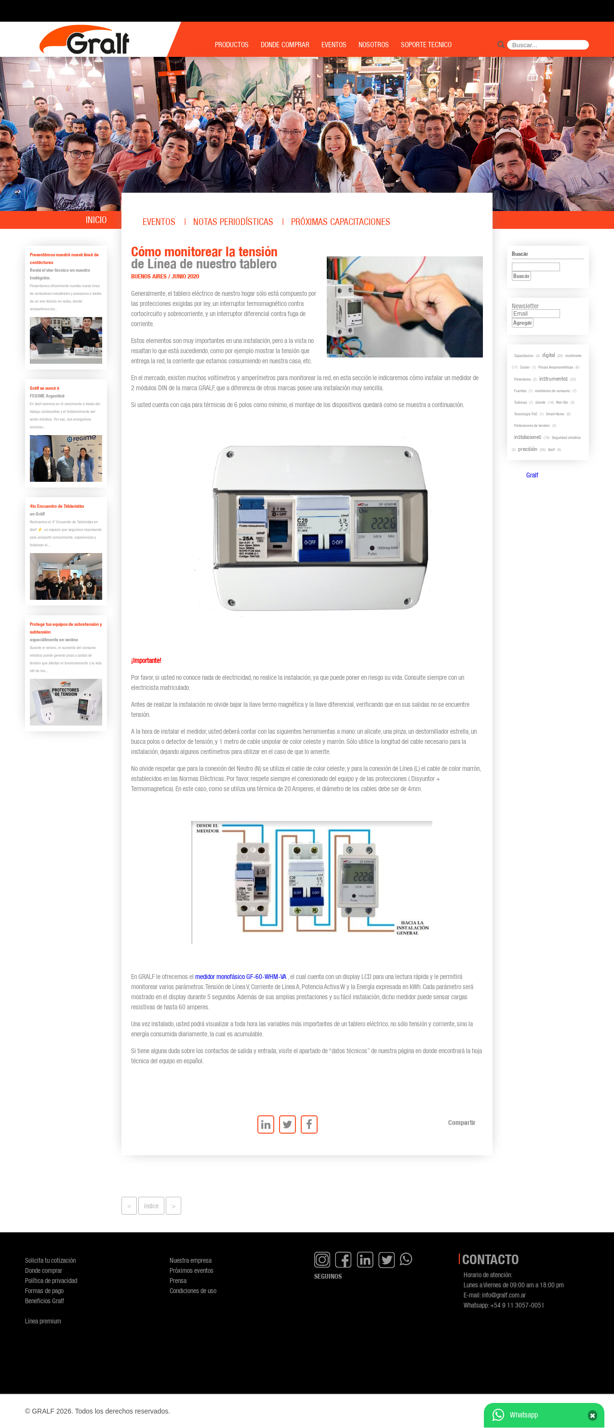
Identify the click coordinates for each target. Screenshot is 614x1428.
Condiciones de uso (193, 1290)
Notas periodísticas (233, 222)
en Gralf (37, 514)
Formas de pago (44, 1290)
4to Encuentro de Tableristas (57, 506)
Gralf (551, 449)
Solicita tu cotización (50, 1260)
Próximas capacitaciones (340, 222)
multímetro (573, 355)
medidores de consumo (552, 390)
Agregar (522, 322)
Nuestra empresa (191, 1260)
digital (548, 354)
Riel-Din (562, 402)
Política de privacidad (51, 1280)
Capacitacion (524, 355)
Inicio (96, 220)
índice (151, 1206)
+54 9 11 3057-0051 (517, 1305)
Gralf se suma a (44, 388)
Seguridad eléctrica (566, 437)
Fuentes (520, 390)
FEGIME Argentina (47, 396)
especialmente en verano (54, 639)
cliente (540, 402)
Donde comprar (43, 1270)
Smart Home (555, 413)
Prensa (178, 1280)
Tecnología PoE (525, 413)
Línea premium (43, 1321)
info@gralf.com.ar (504, 1295)
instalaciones (527, 436)
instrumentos (553, 378)
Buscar (521, 275)
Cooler (525, 367)
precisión (527, 448)
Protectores (522, 379)
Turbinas (520, 402)
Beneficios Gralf (44, 1300)
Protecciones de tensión (532, 425)
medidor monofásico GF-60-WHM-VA (240, 976)
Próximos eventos (192, 1270)
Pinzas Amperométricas (555, 367)
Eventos (159, 222)
